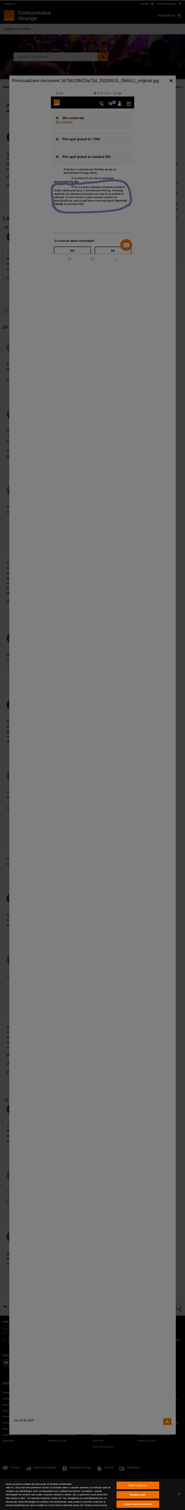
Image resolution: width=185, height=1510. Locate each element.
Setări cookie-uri (137, 1485)
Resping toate (138, 1494)
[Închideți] (179, 1494)
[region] (92, 1494)
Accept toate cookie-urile (138, 1504)
